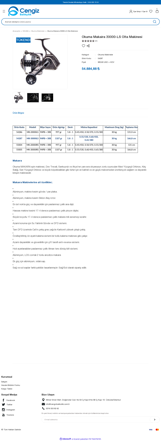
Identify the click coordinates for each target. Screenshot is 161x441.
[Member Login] (130, 11)
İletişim (4, 382)
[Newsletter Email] (101, 419)
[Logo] (23, 11)
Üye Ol (144, 11)
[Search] (80, 21)
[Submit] (155, 419)
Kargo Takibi (6, 389)
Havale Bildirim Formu (10, 385)
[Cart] (157, 11)
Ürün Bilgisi (18, 113)
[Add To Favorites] (83, 46)
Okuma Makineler (105, 54)
